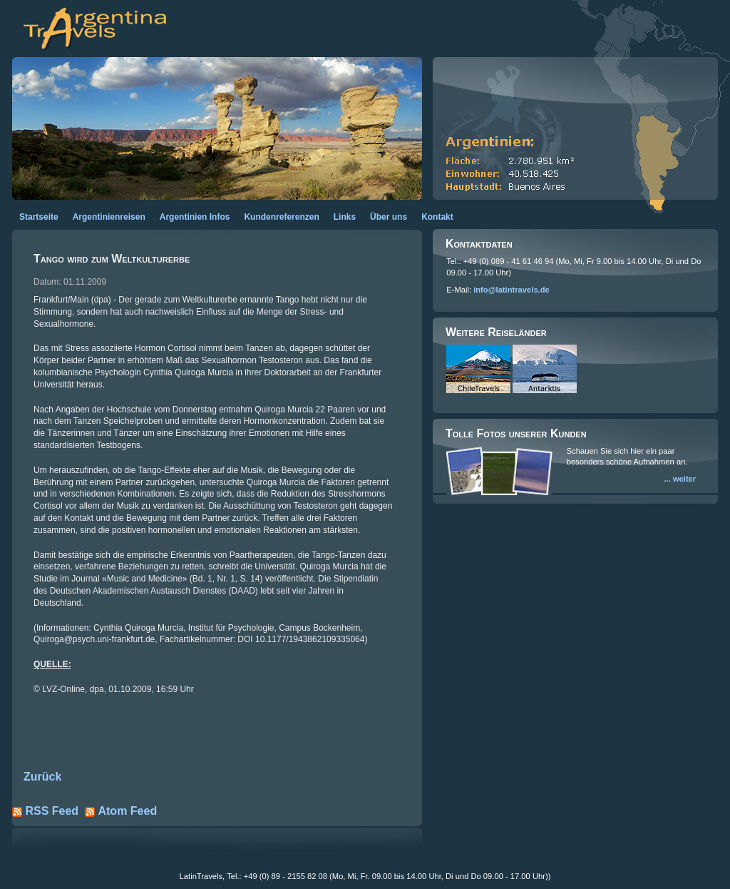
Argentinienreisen (109, 217)
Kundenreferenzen (281, 217)
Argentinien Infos (195, 217)
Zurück (42, 777)
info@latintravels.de (511, 289)
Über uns (388, 217)
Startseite (38, 217)
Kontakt (437, 217)
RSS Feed (51, 811)
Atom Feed (127, 811)
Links (345, 217)
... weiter (680, 478)
